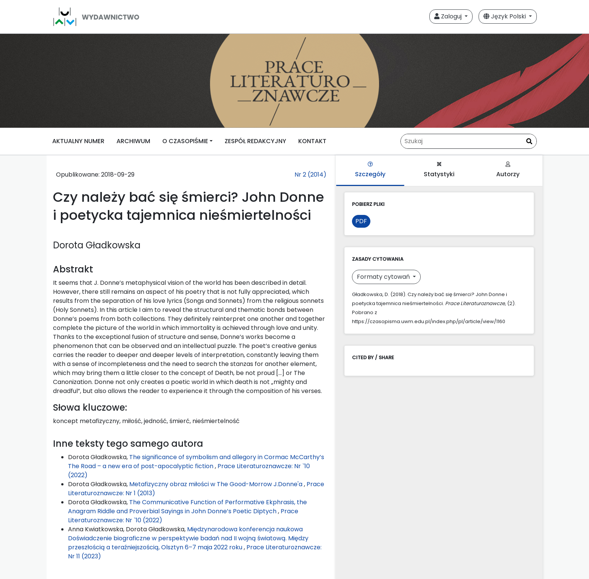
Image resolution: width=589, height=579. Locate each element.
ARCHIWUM (133, 141)
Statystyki (439, 170)
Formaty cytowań (384, 276)
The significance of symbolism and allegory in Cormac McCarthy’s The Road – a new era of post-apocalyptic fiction (196, 461)
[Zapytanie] (468, 141)
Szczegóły (370, 170)
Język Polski (505, 16)
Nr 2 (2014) (310, 174)
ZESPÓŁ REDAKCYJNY (255, 141)
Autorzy (508, 170)
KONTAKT (312, 141)
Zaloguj (448, 16)
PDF (361, 221)
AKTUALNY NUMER (78, 141)
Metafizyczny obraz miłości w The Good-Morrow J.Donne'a (216, 484)
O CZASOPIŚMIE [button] (185, 141)
